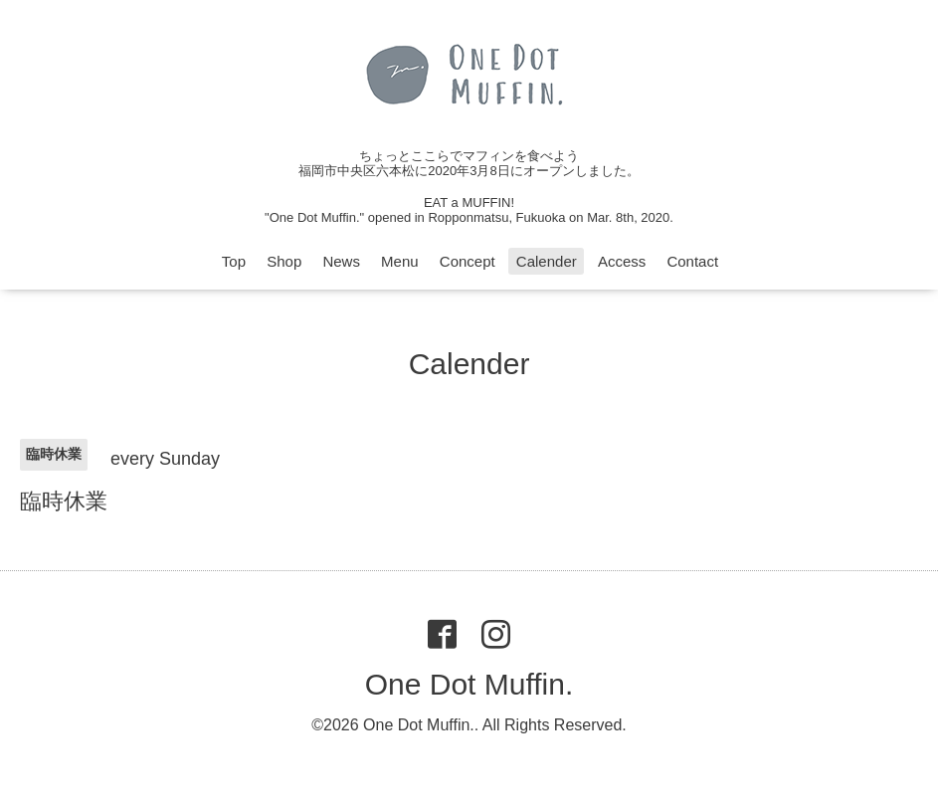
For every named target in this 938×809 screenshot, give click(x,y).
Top (234, 261)
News (341, 261)
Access (622, 261)
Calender (546, 261)
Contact (692, 261)
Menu (400, 261)
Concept (467, 261)
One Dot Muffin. (469, 684)
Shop (284, 261)
